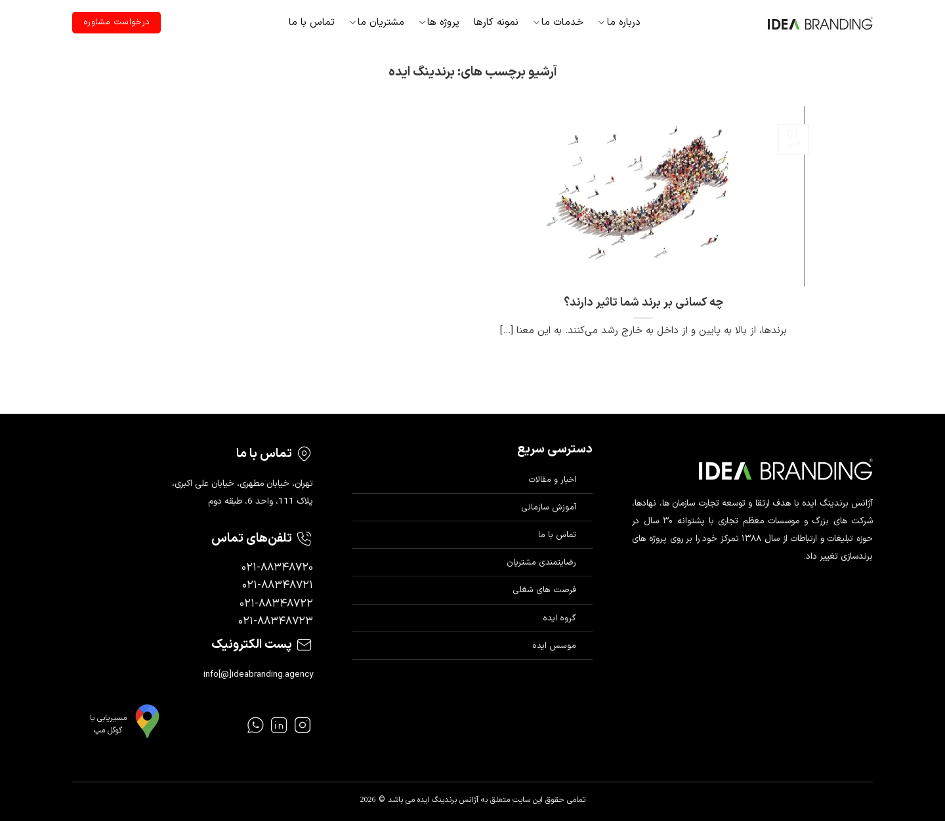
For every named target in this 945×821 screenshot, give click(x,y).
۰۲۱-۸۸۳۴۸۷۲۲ (276, 603)
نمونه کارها (496, 22)
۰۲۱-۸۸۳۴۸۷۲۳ (275, 621)
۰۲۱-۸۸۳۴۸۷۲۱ (277, 585)
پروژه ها (439, 22)
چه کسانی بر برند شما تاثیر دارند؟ (643, 303)
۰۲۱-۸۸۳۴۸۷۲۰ (277, 567)
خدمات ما (558, 22)
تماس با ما (312, 22)
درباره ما (619, 22)
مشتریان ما (376, 22)
